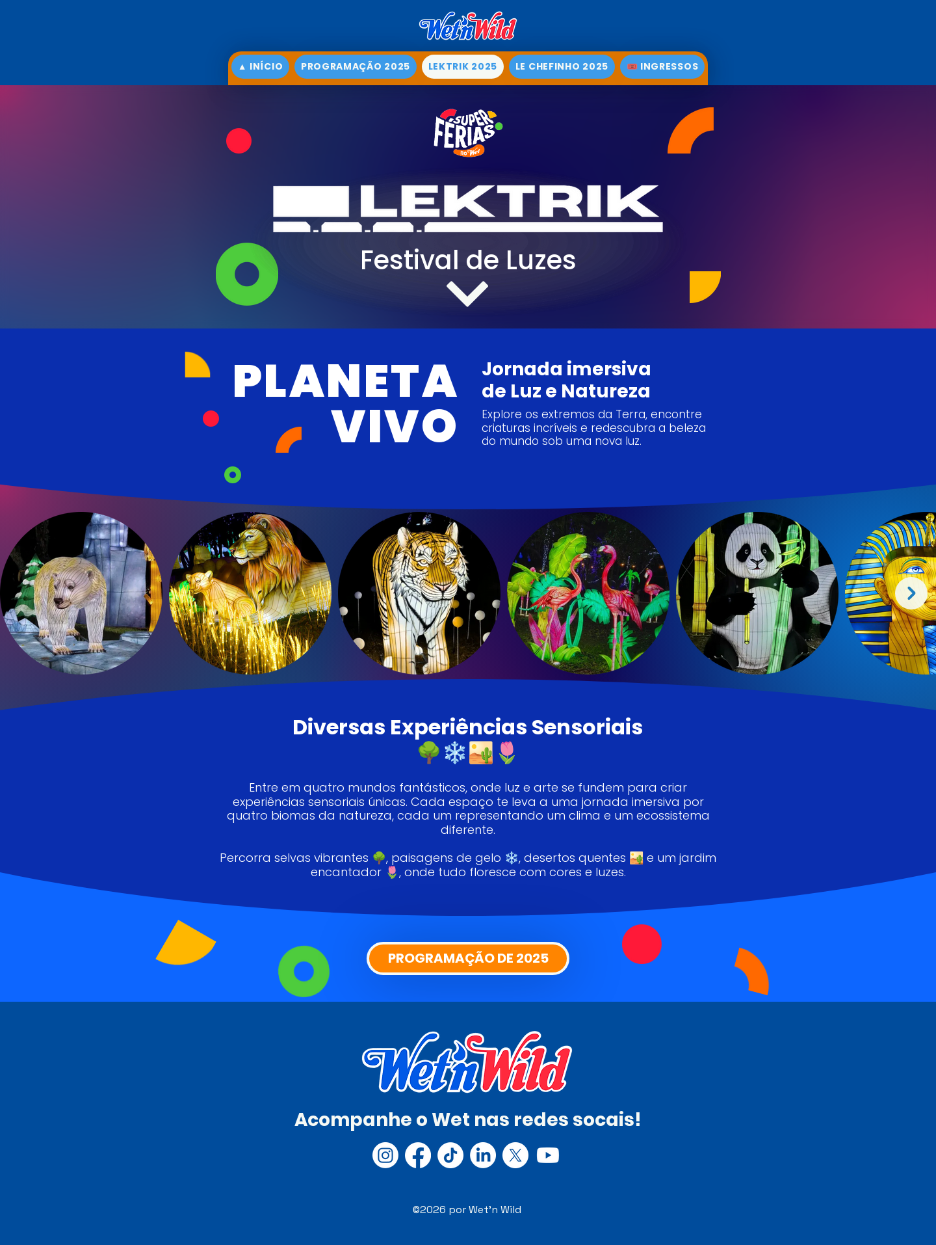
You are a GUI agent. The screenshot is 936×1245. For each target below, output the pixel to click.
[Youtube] (548, 1155)
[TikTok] (450, 1155)
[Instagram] (385, 1155)
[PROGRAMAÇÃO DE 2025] (468, 958)
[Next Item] (911, 593)
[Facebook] (418, 1155)
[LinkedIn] (483, 1155)
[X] (515, 1155)
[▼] (467, 294)
